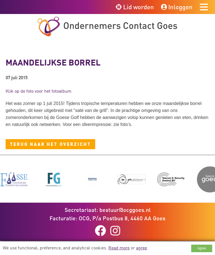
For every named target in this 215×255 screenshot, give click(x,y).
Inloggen (177, 7)
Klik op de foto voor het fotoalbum (38, 91)
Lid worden (135, 7)
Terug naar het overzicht (50, 144)
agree (141, 248)
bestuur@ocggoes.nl (125, 209)
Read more (119, 248)
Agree (201, 248)
